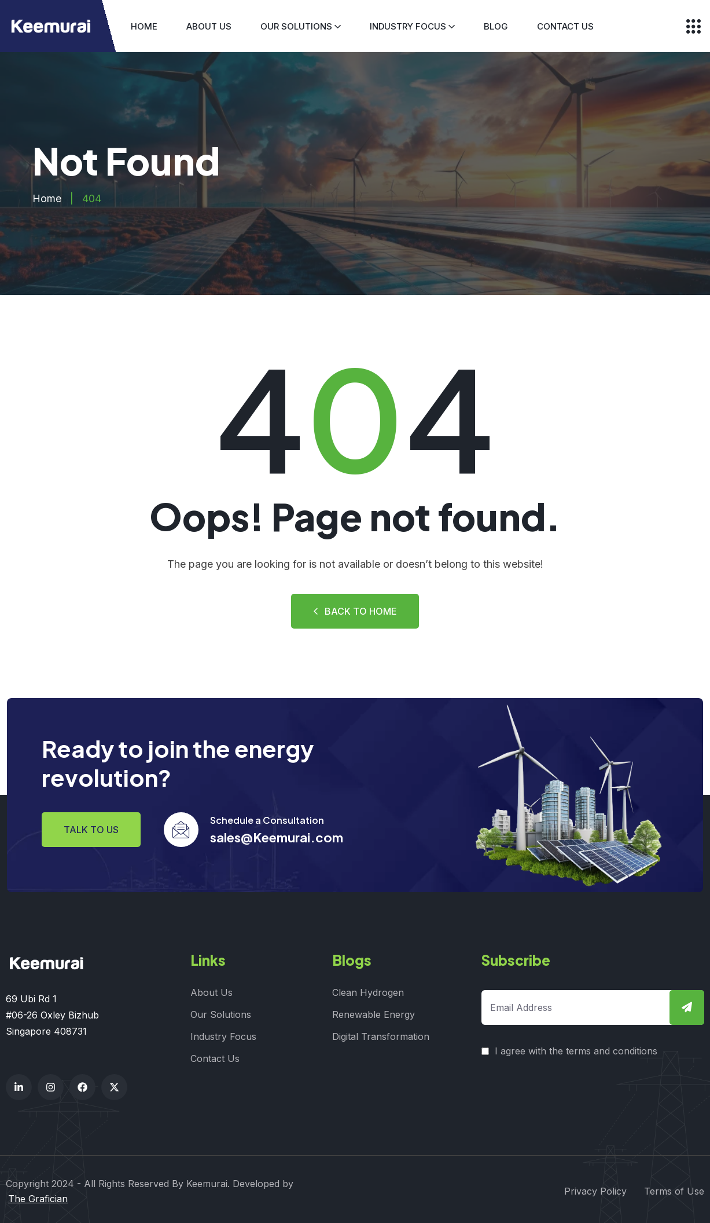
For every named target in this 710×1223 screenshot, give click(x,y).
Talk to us (91, 828)
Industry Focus (408, 26)
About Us (208, 26)
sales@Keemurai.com (276, 836)
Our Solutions (296, 26)
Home (144, 26)
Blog (496, 26)
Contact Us (565, 26)
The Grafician (38, 1195)
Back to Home (355, 611)
